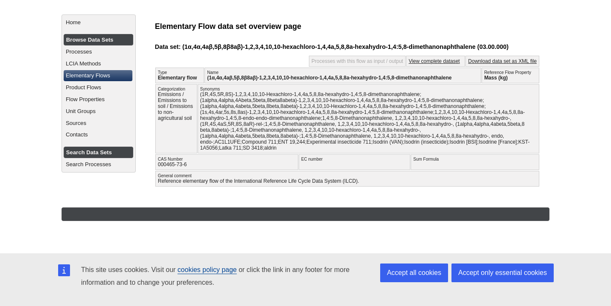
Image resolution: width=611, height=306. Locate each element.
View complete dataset (434, 61)
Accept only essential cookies (502, 272)
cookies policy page (207, 269)
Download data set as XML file (502, 61)
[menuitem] (99, 22)
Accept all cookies (414, 272)
